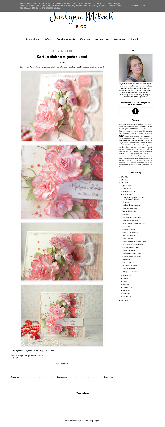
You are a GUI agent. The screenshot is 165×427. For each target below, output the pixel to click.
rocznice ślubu (124, 147)
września (126, 195)
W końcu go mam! (128, 262)
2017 (123, 177)
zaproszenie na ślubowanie (127, 162)
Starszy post (108, 377)
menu (141, 136)
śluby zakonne (147, 147)
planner (126, 142)
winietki (121, 154)
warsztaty (129, 151)
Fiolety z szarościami (129, 271)
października (127, 191)
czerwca (126, 281)
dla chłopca (144, 126)
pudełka (127, 145)
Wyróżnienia (120, 39)
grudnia (125, 186)
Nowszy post (15, 377)
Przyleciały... (126, 226)
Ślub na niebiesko (128, 269)
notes (141, 138)
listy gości (136, 136)
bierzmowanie (127, 124)
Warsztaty (85, 39)
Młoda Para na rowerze (130, 265)
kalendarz (140, 133)
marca (125, 290)
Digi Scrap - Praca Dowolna (46, 351)
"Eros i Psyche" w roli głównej (132, 244)
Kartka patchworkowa (129, 208)
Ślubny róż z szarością (130, 232)
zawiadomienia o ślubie (127, 164)
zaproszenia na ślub (134, 158)
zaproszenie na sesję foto (143, 160)
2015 (123, 183)
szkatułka (133, 147)
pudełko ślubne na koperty (139, 145)
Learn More (133, 6)
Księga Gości (129, 136)
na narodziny (134, 138)
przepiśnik (121, 145)
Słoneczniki (126, 214)
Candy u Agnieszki (128, 229)
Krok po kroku (102, 39)
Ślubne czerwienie (128, 250)
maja (125, 284)
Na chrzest (126, 202)
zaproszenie (130, 160)
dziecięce (134, 129)
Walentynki (122, 151)
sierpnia (126, 275)
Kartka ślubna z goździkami (131, 205)
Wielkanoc (148, 151)
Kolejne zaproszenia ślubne (131, 253)
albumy (121, 124)
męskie (146, 136)
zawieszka (139, 164)
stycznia (126, 296)
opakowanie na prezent (128, 140)
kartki (63, 363)
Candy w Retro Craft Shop (131, 256)
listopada (126, 188)
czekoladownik (133, 126)
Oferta (48, 39)
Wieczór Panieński (138, 151)
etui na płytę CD (139, 131)
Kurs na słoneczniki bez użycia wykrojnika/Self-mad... (132, 198)
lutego (125, 293)
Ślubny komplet (127, 238)
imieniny (134, 133)
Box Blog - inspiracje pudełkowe (133, 217)
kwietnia (126, 287)
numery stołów (148, 138)
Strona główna (33, 39)
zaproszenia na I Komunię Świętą (130, 156)
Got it (143, 6)
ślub (66, 363)
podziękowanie (134, 143)
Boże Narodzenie (138, 124)
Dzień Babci (143, 129)
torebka (142, 149)
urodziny (148, 149)
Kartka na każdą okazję (130, 220)
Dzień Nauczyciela (128, 131)
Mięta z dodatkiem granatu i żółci (133, 223)
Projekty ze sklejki (66, 39)
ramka (150, 145)
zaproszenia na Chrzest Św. (141, 154)
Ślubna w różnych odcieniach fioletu (134, 241)
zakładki (127, 154)
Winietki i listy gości (129, 211)
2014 (123, 300)
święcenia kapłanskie (125, 149)
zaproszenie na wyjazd (144, 162)
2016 (123, 180)
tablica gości (135, 149)
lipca (124, 278)
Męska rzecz (126, 259)
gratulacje (126, 133)
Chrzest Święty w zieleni (130, 247)
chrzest (126, 126)
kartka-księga (148, 133)
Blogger (96, 421)
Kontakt (135, 39)
